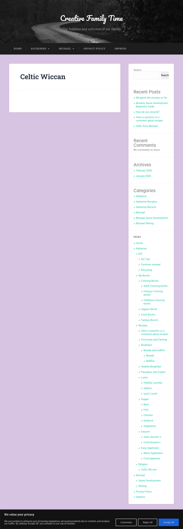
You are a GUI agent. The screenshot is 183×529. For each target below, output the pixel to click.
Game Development (149, 480)
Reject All (147, 522)
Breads (150, 355)
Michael (65, 48)
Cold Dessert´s (152, 442)
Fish (146, 409)
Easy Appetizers (150, 447)
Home (18, 48)
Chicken (148, 415)
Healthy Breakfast (151, 366)
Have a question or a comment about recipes (149, 119)
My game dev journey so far (151, 97)
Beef (146, 404)
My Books (144, 275)
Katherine (38, 48)
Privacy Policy (94, 48)
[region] (91, 519)
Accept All (169, 522)
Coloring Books (150, 280)
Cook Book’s (148, 314)
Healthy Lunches (153, 382)
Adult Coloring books (156, 285)
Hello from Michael (147, 126)
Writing (142, 486)
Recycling (146, 269)
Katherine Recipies (146, 201)
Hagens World (149, 309)
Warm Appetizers (153, 453)
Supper (145, 399)
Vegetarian (150, 426)
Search (137, 70)
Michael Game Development (152, 217)
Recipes (142, 325)
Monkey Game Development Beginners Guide (152, 105)
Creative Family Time (91, 18)
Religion (143, 464)
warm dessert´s (152, 436)
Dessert (145, 431)
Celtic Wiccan (149, 469)
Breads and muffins (154, 350)
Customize (126, 522)
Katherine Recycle (146, 207)
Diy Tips (145, 259)
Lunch (144, 377)
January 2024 (143, 176)
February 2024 (144, 170)
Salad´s (148, 388)
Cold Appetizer (152, 458)
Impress (120, 48)
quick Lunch (150, 393)
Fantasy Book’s (149, 320)
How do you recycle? (147, 111)
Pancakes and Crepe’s (153, 372)
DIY (140, 253)
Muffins (150, 361)
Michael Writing (145, 223)
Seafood (148, 420)
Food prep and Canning (154, 339)
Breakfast (146, 345)
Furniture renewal (150, 264)
